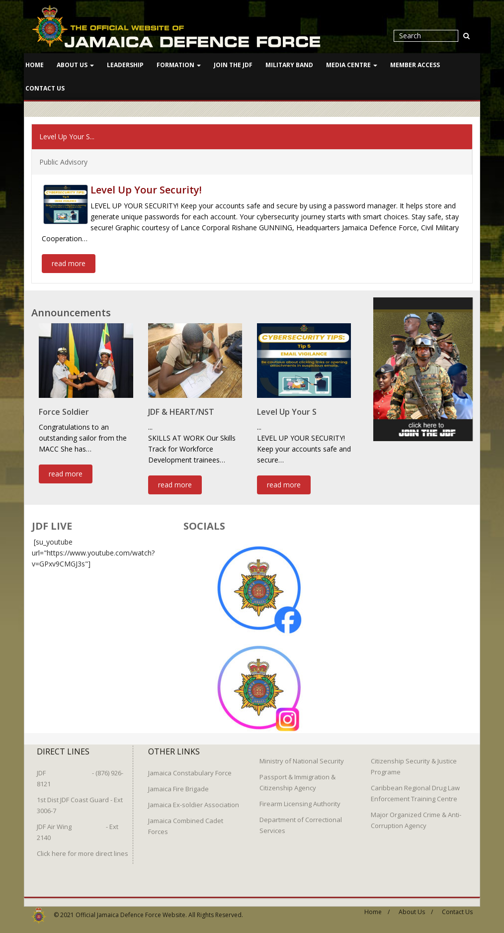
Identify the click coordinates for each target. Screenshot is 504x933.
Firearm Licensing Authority (299, 799)
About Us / (416, 908)
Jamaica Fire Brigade (178, 784)
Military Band (289, 65)
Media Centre (351, 65)
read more (68, 263)
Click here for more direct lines (82, 849)
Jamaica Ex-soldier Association (193, 800)
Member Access (415, 65)
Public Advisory (63, 161)
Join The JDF (233, 65)
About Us (75, 65)
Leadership (125, 65)
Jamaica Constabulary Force (190, 768)
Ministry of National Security (301, 756)
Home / (377, 908)
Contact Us (45, 88)
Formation (179, 65)
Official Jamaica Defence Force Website (130, 911)
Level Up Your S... (66, 136)
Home (34, 65)
